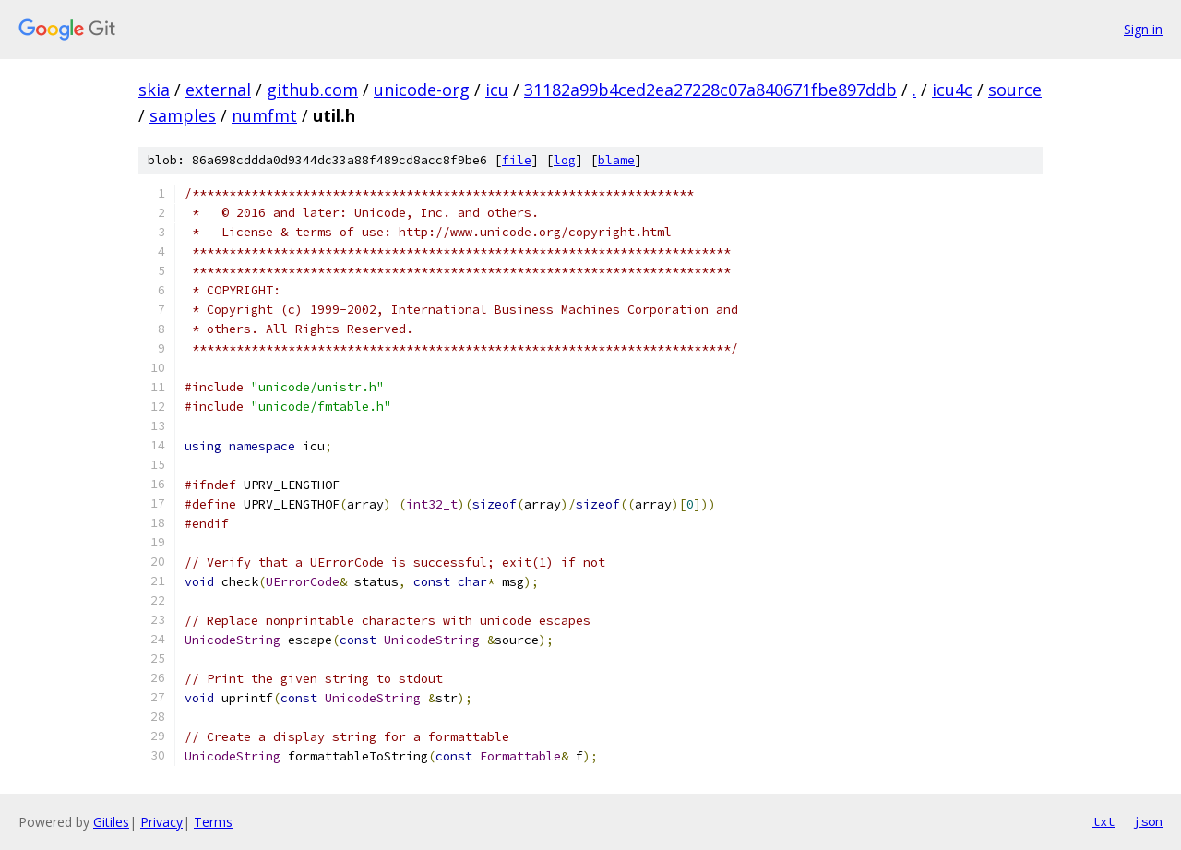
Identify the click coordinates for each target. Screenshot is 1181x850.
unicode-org (422, 89)
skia (154, 89)
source (1015, 89)
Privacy (161, 822)
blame (616, 160)
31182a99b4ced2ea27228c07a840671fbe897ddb (710, 89)
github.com (312, 89)
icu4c (952, 89)
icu (496, 89)
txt (1103, 821)
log (565, 160)
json (1148, 821)
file (516, 160)
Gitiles (111, 822)
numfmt (264, 115)
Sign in (1143, 29)
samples (182, 115)
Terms (213, 822)
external (218, 89)
